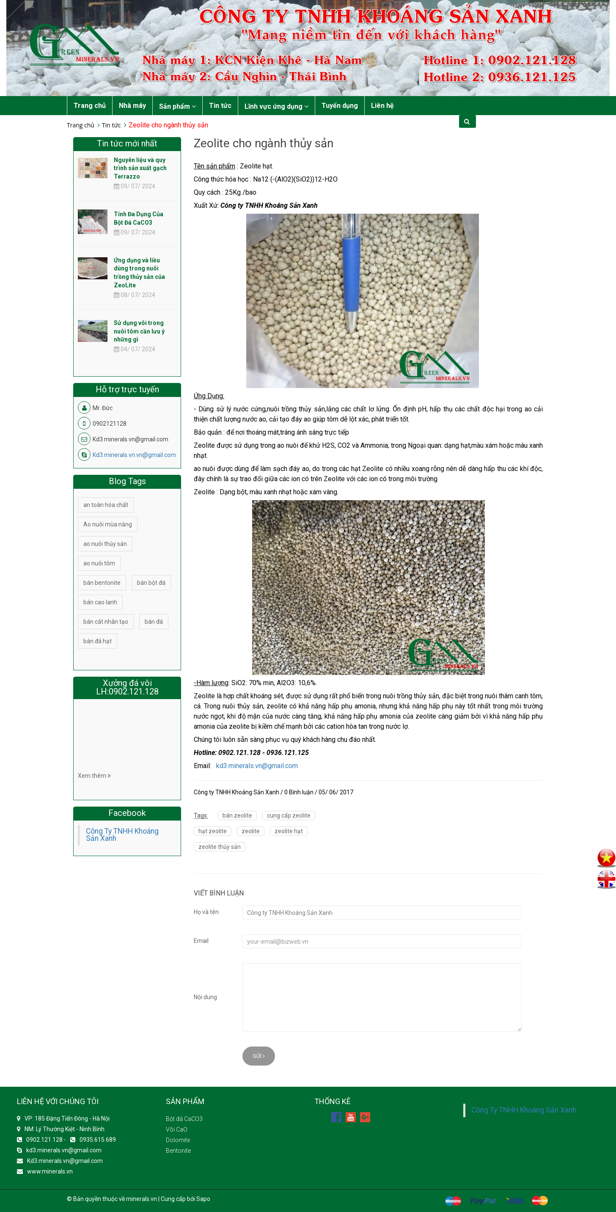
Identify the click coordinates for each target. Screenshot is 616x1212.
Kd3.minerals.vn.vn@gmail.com (134, 455)
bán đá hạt (97, 641)
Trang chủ (90, 106)
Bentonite (178, 1150)
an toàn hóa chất (105, 504)
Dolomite (178, 1140)
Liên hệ (382, 106)
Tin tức (220, 106)
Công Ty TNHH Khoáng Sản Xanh (122, 835)
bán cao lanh (100, 602)
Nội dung (205, 997)
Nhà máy (132, 106)
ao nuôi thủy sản (105, 543)
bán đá (154, 621)
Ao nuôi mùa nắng (107, 524)
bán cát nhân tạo (105, 621)
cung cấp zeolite (289, 815)
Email (201, 941)
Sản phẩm (177, 106)
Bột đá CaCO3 (184, 1119)
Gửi (259, 1056)
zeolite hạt (289, 831)
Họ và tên (206, 912)
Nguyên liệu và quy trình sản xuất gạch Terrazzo (140, 168)
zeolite (251, 831)
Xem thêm (94, 775)
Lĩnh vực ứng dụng (276, 106)
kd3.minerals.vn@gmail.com (257, 766)
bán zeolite (237, 815)
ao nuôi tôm (99, 563)
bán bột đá (151, 582)
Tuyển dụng (340, 106)
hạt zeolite (212, 831)
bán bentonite (102, 582)
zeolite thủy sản (219, 846)
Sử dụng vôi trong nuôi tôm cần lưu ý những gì (139, 331)
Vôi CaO (176, 1129)
